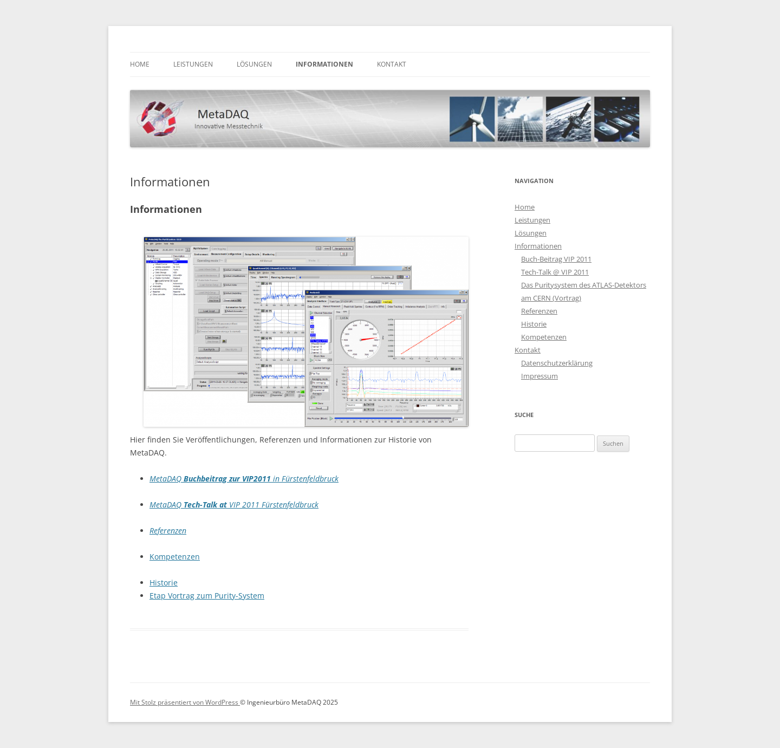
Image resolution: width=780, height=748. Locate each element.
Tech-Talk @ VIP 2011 (555, 272)
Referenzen (168, 530)
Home (140, 64)
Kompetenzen (175, 556)
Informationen (324, 64)
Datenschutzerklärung (557, 363)
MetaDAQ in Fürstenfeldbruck (244, 478)
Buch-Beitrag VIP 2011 (556, 259)
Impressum (539, 376)
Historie (164, 582)
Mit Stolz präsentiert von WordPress (185, 702)
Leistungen (193, 64)
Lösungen (254, 64)
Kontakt (391, 64)
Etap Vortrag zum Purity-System (207, 595)
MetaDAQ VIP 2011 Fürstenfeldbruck (234, 504)
